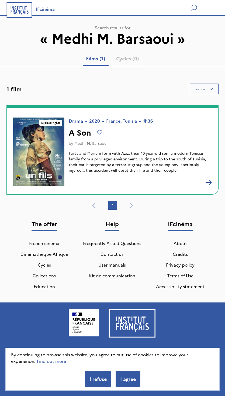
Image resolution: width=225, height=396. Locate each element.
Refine (204, 89)
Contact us (112, 254)
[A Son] (208, 182)
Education (44, 286)
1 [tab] (113, 205)
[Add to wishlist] (99, 132)
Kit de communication (112, 275)
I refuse (98, 379)
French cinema (44, 243)
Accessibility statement (180, 286)
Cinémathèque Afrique (44, 254)
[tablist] (112, 59)
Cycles (44, 265)
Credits (180, 254)
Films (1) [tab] (95, 58)
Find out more (51, 361)
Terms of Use (180, 275)
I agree (128, 379)
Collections (44, 275)
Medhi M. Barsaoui (91, 143)
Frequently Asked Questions (112, 243)
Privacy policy (180, 265)
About (180, 243)
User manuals (112, 265)
